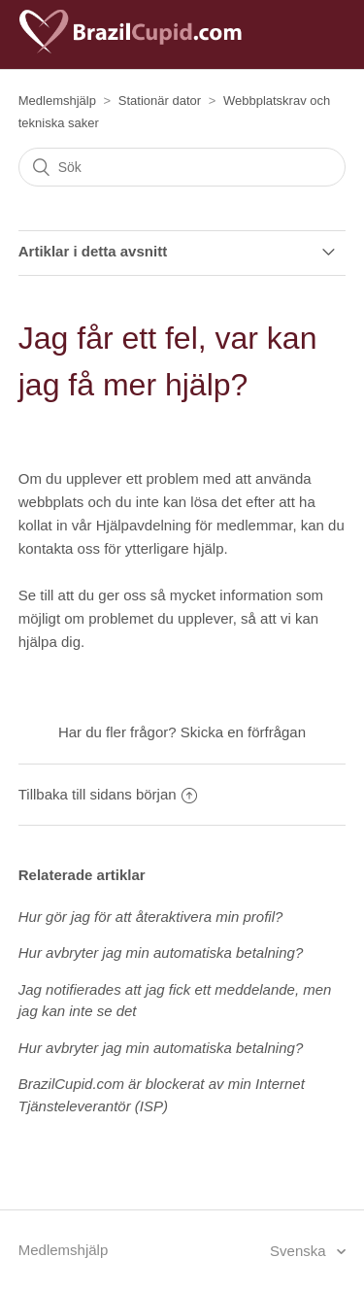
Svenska (300, 1250)
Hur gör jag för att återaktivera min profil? (150, 916)
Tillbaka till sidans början (107, 794)
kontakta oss (59, 548)
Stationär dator (159, 100)
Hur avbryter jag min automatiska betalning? (160, 952)
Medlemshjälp (57, 100)
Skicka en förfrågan (243, 732)
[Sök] (182, 167)
